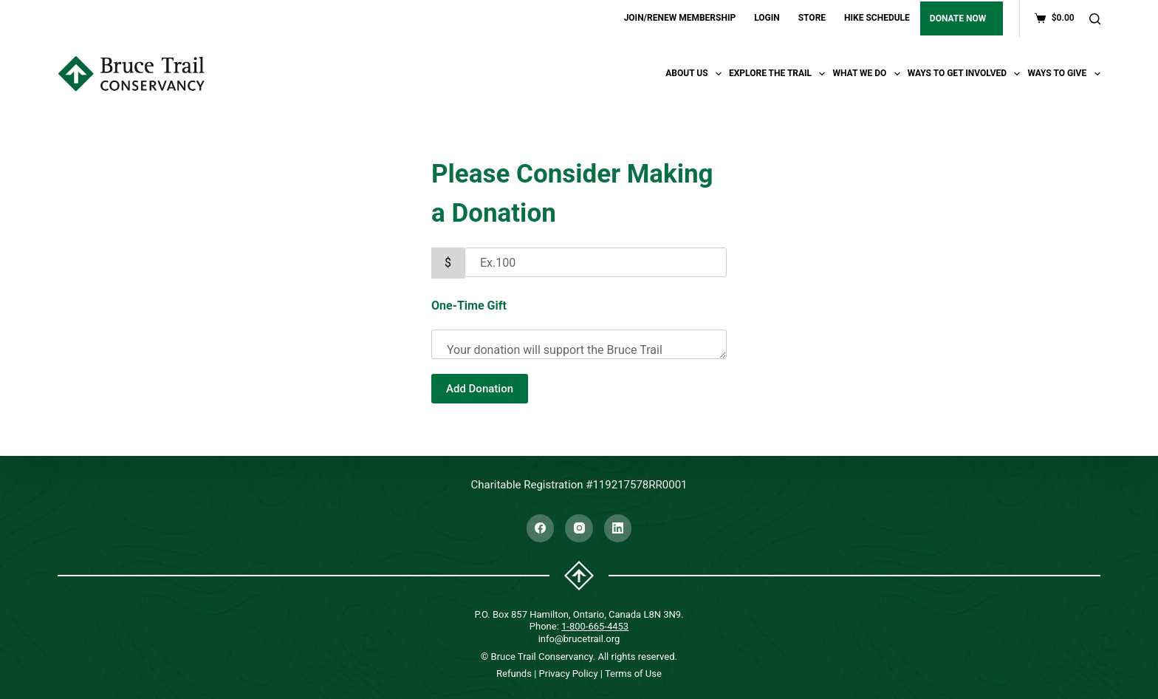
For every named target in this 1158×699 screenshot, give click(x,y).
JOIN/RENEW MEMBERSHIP (680, 18)
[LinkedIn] (618, 528)
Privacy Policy (568, 673)
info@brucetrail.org (579, 638)
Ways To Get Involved (966, 74)
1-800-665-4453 (594, 626)
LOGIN (767, 18)
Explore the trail (779, 74)
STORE (812, 18)
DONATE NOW (958, 18)
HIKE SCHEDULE (877, 18)
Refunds (514, 673)
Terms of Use (633, 673)
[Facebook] (541, 528)
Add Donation (479, 388)
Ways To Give (1063, 74)
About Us (695, 74)
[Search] (1094, 18)
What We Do (867, 74)
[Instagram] (579, 528)
